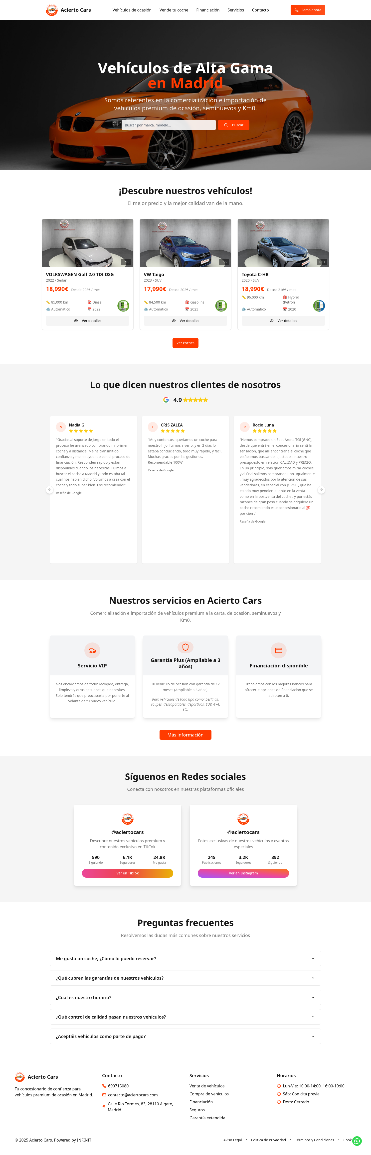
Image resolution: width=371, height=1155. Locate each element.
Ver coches (185, 342)
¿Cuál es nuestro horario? (185, 997)
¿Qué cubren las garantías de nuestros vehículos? (185, 978)
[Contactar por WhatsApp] (357, 1141)
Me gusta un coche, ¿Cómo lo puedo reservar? (185, 958)
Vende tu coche (174, 10)
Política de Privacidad (268, 1140)
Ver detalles (87, 320)
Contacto (260, 10)
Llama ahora (308, 9)
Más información (186, 735)
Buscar (233, 124)
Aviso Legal (232, 1140)
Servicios (236, 10)
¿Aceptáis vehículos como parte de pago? (185, 1036)
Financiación (207, 10)
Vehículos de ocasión (132, 10)
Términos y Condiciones (314, 1140)
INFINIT (84, 1140)
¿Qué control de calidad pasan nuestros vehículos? (185, 1017)
